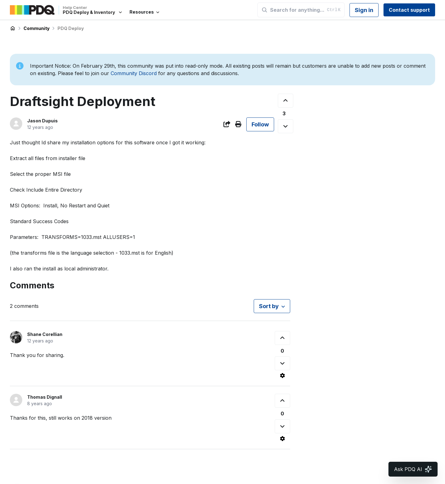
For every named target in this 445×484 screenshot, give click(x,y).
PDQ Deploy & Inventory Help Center (12, 28)
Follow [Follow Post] (260, 124)
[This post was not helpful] (285, 126)
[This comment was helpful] (282, 338)
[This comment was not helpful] (282, 363)
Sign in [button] (364, 10)
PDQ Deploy (70, 28)
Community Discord (134, 73)
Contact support (409, 10)
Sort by (269, 306)
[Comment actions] (282, 375)
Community (36, 28)
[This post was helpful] (285, 101)
